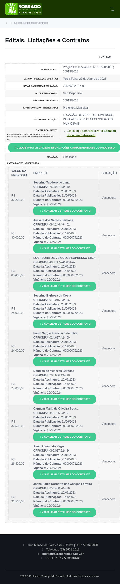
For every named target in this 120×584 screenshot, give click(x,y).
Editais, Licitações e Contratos (31, 22)
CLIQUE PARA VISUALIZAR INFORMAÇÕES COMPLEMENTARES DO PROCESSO (64, 147)
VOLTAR (104, 57)
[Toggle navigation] (112, 9)
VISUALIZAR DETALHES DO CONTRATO (64, 210)
